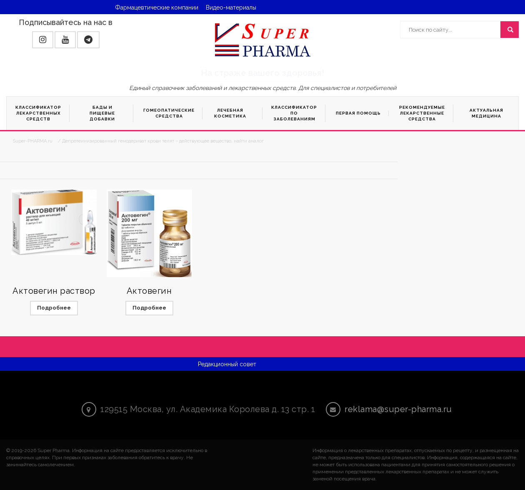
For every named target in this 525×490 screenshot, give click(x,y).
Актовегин (149, 291)
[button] (42, 39)
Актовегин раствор (53, 291)
